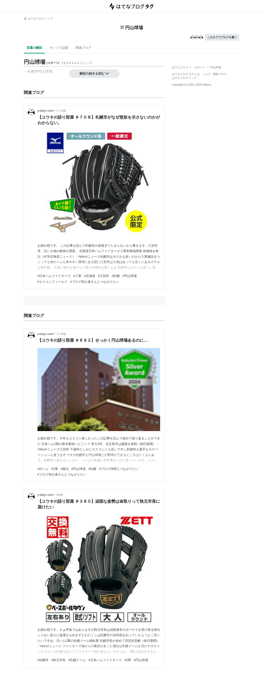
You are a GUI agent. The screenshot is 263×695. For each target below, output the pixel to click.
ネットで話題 (58, 47)
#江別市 (103, 276)
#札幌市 (43, 660)
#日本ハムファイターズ (54, 276)
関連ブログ (83, 47)
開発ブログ (220, 74)
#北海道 (89, 276)
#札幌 (116, 276)
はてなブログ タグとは (186, 74)
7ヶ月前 (61, 110)
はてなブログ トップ (38, 18)
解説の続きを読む (94, 73)
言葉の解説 (34, 47)
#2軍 (54, 469)
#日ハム (43, 469)
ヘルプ (206, 74)
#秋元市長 (58, 660)
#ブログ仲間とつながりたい (119, 469)
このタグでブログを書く (222, 37)
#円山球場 (129, 276)
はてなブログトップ (184, 78)
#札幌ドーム (77, 660)
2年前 (59, 494)
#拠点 (65, 469)
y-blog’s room (46, 110)
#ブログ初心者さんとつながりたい (94, 281)
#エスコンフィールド (53, 281)
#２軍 (77, 276)
